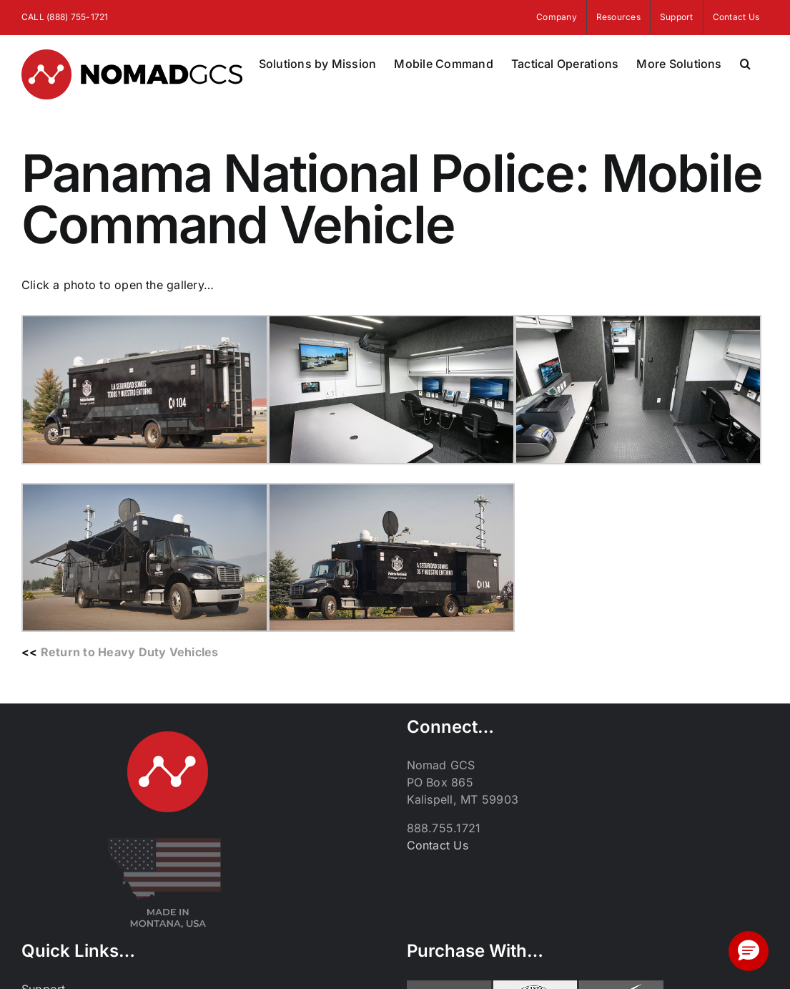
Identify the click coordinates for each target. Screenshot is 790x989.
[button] (745, 63)
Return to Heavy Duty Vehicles (130, 652)
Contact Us (437, 845)
